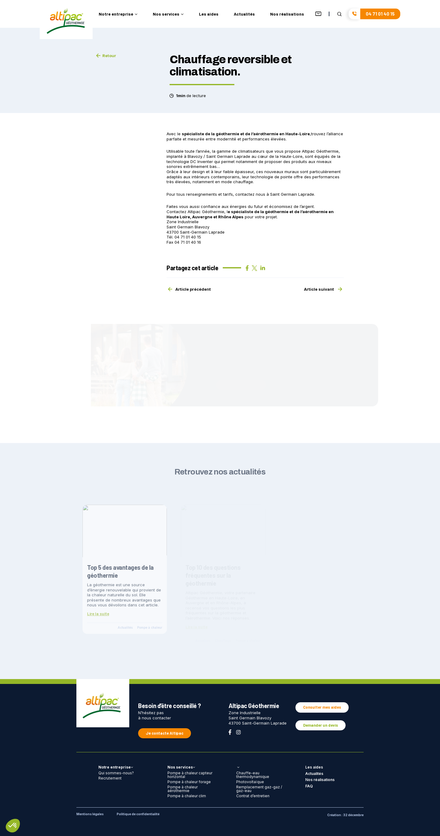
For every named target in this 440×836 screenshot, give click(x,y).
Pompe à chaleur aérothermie (182, 789)
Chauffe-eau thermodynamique (252, 775)
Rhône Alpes (231, 216)
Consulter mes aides (322, 707)
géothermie (276, 211)
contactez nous (250, 194)
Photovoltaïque (250, 782)
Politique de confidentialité (138, 814)
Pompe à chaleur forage (189, 782)
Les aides (208, 14)
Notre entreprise (118, 14)
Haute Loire (178, 216)
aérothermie (315, 211)
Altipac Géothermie (206, 211)
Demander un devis (320, 725)
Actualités (244, 14)
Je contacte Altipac (164, 733)
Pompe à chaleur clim (186, 796)
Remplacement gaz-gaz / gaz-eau (259, 789)
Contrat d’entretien (253, 796)
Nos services (168, 14)
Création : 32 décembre (345, 815)
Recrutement (110, 778)
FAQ (309, 786)
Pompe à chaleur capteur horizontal (189, 775)
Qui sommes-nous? (116, 773)
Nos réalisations (287, 14)
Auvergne (202, 216)
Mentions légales (90, 814)
